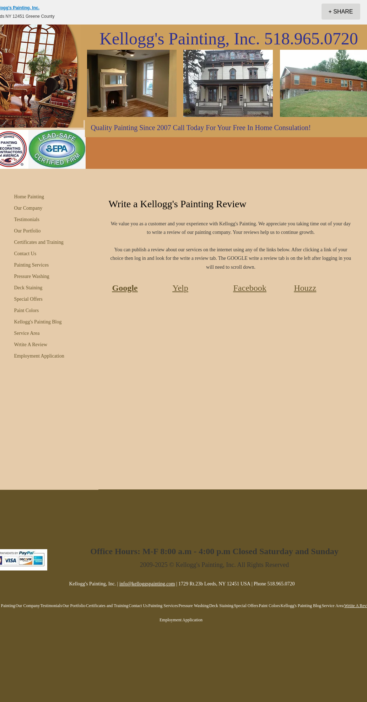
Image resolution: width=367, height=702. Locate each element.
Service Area (27, 333)
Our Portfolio (27, 231)
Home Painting (29, 196)
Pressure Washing (31, 276)
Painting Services (31, 265)
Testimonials (26, 219)
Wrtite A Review (31, 344)
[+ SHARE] (341, 12)
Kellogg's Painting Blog (38, 322)
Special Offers (28, 299)
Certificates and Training (39, 242)
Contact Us (25, 253)
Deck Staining (28, 287)
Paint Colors (26, 310)
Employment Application (39, 356)
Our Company (28, 208)
